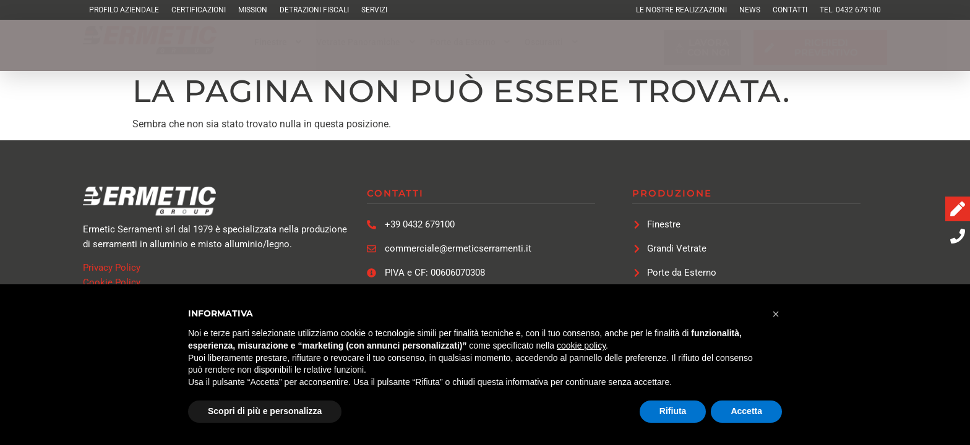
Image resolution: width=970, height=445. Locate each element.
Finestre (279, 42)
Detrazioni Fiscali (314, 10)
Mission (252, 10)
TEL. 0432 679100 (850, 10)
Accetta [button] (746, 411)
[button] (279, 42)
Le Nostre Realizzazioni (681, 10)
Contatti (790, 10)
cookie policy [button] (581, 345)
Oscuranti (552, 42)
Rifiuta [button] (673, 411)
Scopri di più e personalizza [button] (265, 411)
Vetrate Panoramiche (367, 42)
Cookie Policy (111, 282)
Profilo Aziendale (124, 10)
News (749, 10)
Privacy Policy (111, 267)
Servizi (374, 10)
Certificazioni (198, 10)
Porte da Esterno (471, 42)
